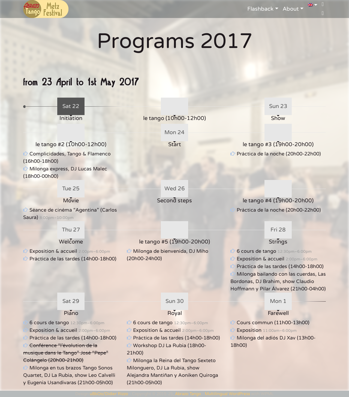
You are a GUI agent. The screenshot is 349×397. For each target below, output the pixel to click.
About (291, 9)
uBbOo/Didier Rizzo (109, 393)
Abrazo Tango (188, 393)
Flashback (260, 9)
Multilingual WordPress (227, 393)
